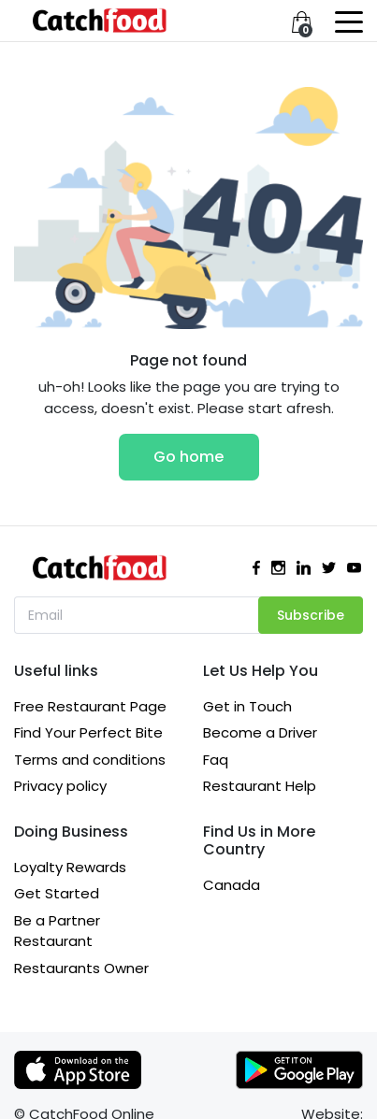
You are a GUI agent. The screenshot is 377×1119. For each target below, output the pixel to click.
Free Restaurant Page (90, 706)
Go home (188, 456)
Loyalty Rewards (70, 867)
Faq (215, 759)
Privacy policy (60, 786)
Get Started (56, 893)
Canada (231, 885)
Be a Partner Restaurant (57, 931)
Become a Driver (260, 732)
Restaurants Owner (81, 968)
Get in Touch (247, 706)
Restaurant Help (259, 786)
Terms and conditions (90, 759)
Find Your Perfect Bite (88, 732)
